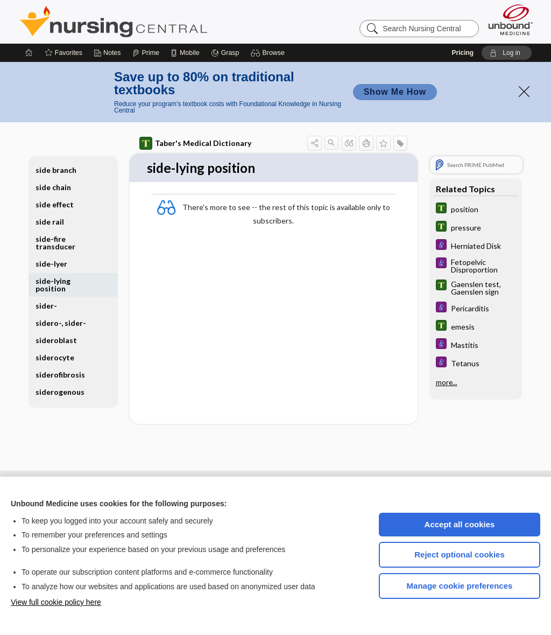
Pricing (462, 53)
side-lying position (53, 284)
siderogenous (60, 391)
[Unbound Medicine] (510, 20)
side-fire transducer (55, 242)
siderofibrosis (60, 374)
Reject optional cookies (459, 554)
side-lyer (51, 263)
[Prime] (145, 53)
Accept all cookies (460, 524)
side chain (53, 187)
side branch (56, 170)
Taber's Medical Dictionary (195, 143)
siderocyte (55, 357)
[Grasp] (225, 53)
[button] (269, 53)
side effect (55, 204)
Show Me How (395, 91)
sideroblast (56, 340)
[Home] (29, 53)
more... (446, 382)
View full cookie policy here (56, 602)
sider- (46, 305)
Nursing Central (153, 21)
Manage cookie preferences (460, 585)
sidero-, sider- (61, 322)
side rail (50, 221)
